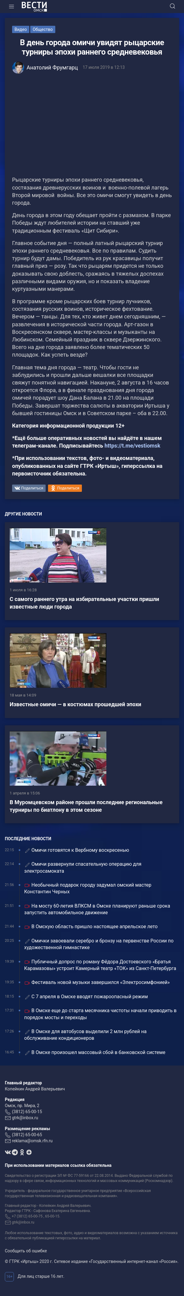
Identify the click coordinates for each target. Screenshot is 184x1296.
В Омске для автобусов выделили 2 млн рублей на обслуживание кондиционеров (85, 1035)
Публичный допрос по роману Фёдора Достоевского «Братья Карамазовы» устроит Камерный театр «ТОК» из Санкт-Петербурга (100, 965)
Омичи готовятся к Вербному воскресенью (76, 850)
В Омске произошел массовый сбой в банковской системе (94, 1052)
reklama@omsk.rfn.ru (32, 1140)
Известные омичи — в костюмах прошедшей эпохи (75, 704)
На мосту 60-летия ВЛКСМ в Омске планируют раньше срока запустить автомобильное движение (97, 909)
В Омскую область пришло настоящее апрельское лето (91, 927)
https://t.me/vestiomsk (132, 445)
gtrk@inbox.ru (25, 1117)
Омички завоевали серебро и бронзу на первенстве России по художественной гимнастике (98, 944)
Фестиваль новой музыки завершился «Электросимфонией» (97, 982)
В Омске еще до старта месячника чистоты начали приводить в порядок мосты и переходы (100, 1014)
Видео (21, 29)
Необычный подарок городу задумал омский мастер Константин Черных (87, 888)
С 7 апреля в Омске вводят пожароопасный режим (86, 997)
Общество (43, 29)
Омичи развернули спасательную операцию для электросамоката (82, 867)
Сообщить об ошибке (26, 1250)
